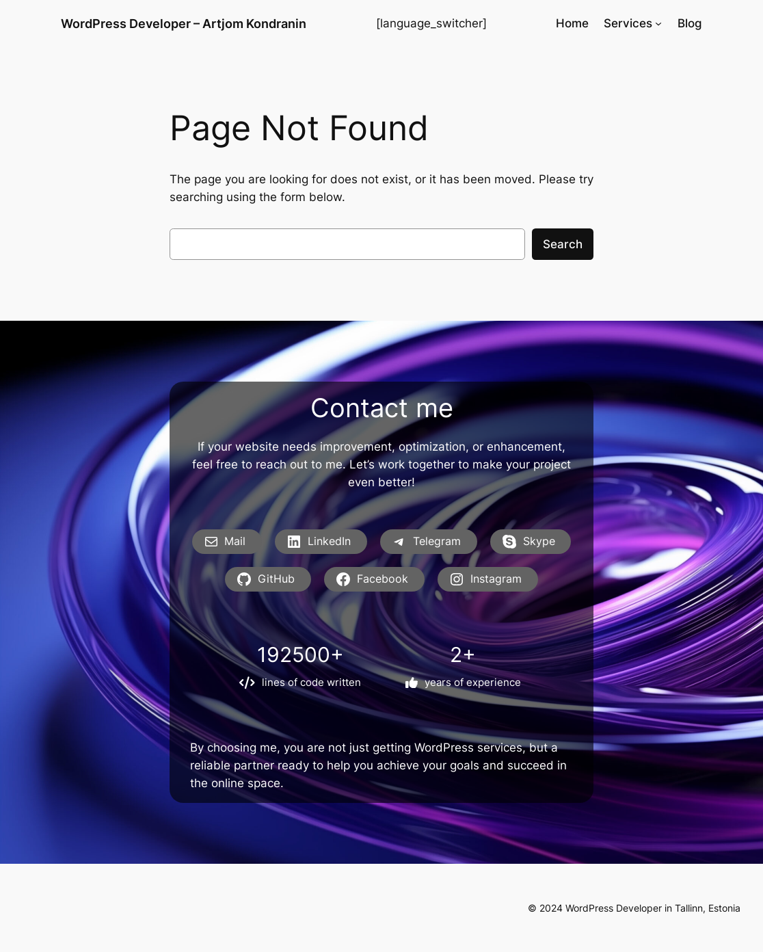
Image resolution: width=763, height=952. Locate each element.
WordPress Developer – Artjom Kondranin (183, 23)
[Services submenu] (658, 23)
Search (563, 244)
